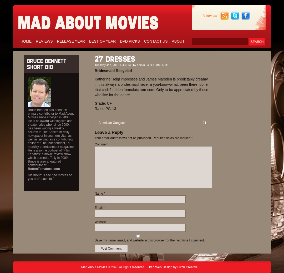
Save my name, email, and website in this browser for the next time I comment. (150, 240)
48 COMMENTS (157, 65)
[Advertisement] (242, 131)
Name (100, 193)
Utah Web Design (160, 267)
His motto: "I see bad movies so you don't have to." (50, 177)
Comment (101, 144)
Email (100, 208)
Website (100, 222)
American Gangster (110, 123)
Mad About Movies (98, 20)
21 (206, 123)
